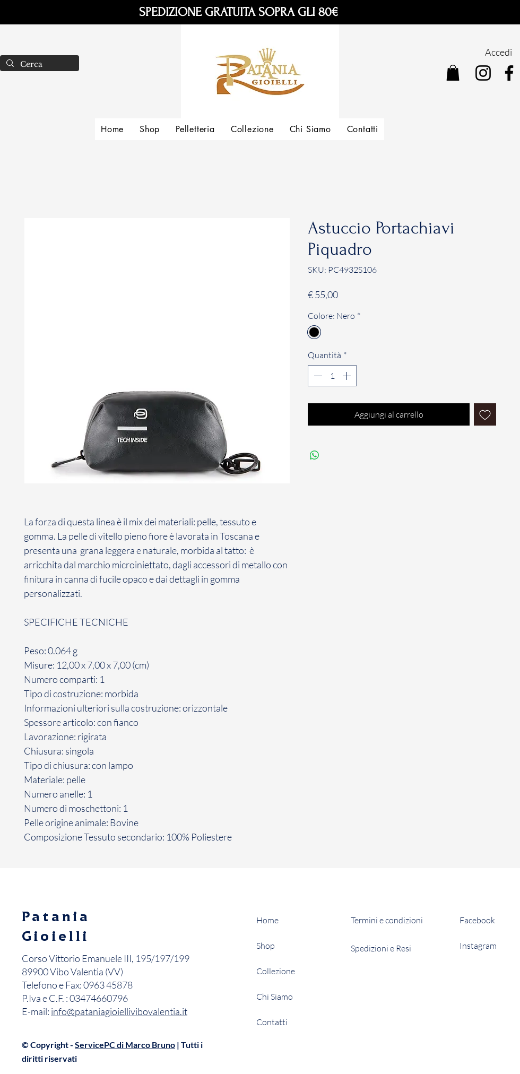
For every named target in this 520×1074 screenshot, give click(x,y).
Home (267, 920)
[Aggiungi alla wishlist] (485, 414)
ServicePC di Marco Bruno (125, 1045)
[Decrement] (316, 376)
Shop (265, 945)
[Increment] (347, 376)
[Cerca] (38, 64)
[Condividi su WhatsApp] (314, 455)
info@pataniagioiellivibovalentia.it (119, 1011)
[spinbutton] (332, 376)
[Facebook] (509, 73)
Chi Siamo (274, 996)
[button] (453, 73)
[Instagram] (483, 73)
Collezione (275, 971)
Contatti (272, 1022)
